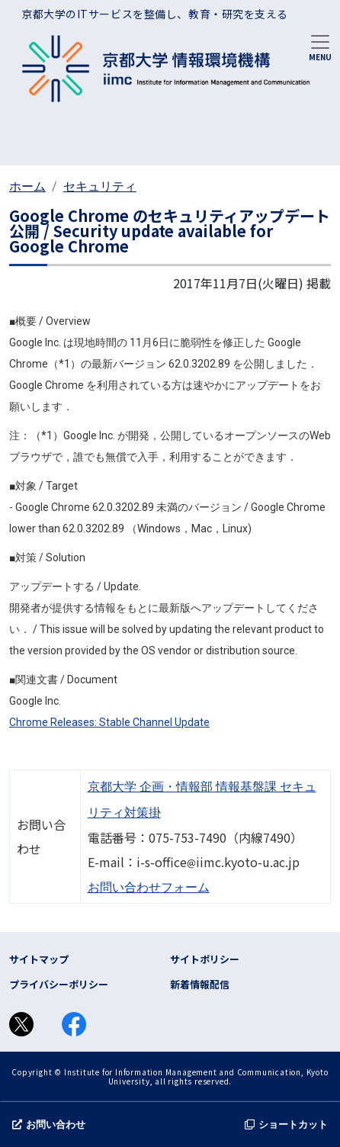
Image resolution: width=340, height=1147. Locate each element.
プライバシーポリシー (58, 984)
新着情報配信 (199, 984)
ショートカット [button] (286, 1124)
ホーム (27, 186)
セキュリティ (99, 186)
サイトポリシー (204, 959)
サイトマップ (39, 959)
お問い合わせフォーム (149, 887)
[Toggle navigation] (320, 46)
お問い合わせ (48, 1124)
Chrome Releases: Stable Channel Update (109, 722)
